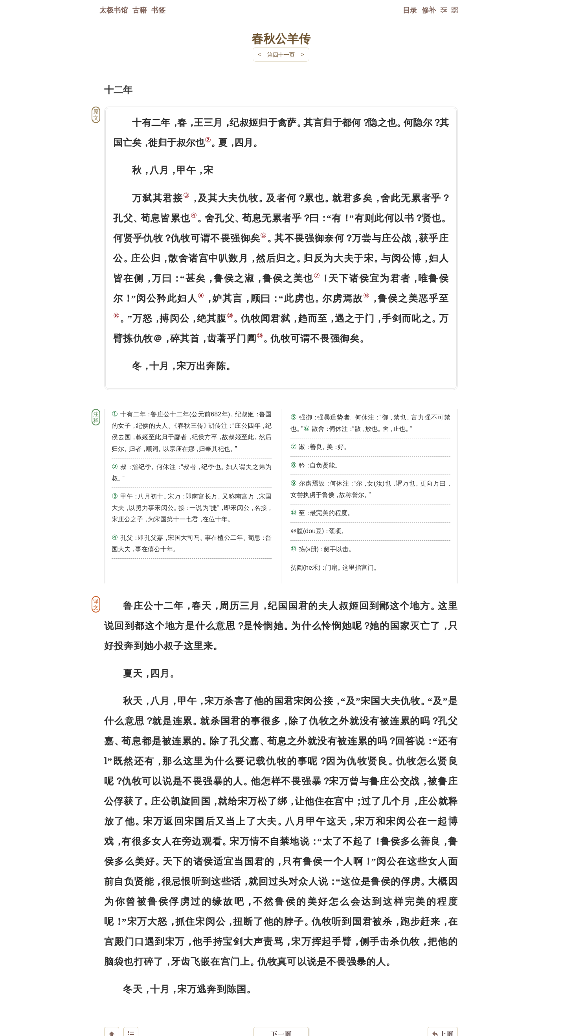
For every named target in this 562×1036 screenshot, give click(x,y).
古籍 (139, 10)
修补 (429, 10)
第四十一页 (281, 54)
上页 (443, 989)
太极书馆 (113, 10)
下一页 (281, 989)
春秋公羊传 (281, 38)
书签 (158, 10)
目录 (410, 10)
